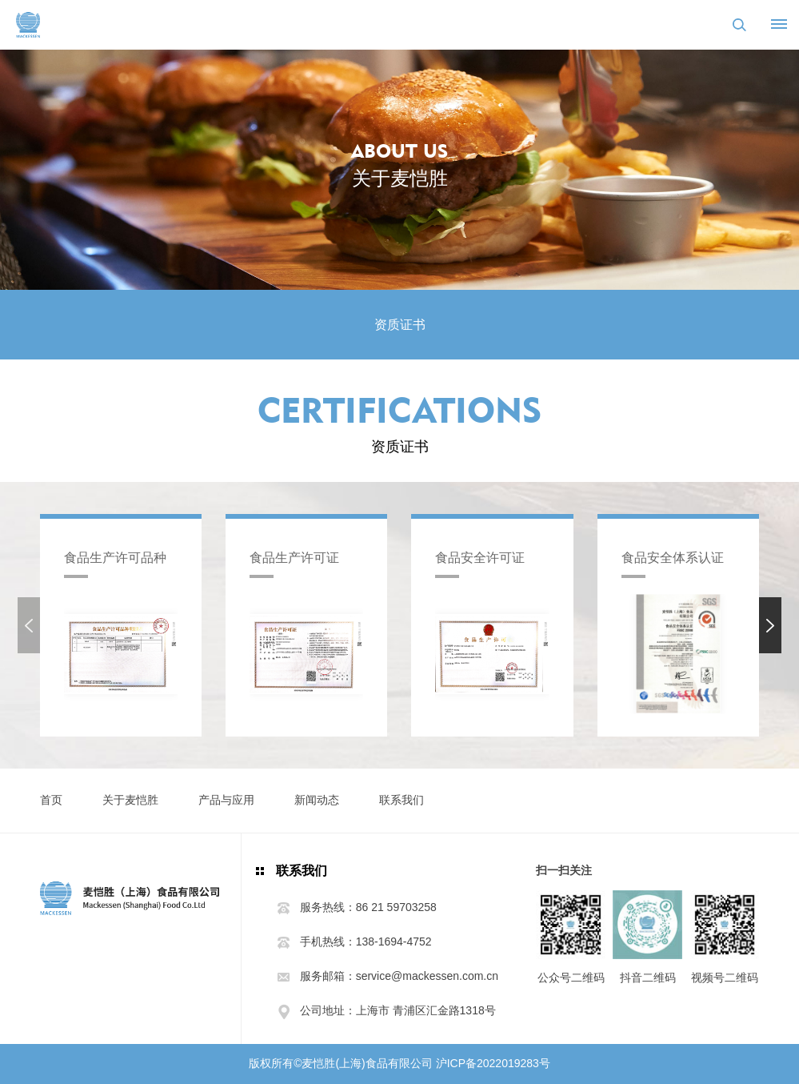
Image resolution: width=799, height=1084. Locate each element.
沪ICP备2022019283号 (493, 1063)
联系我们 (401, 799)
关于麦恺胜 (130, 799)
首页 (51, 799)
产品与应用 (226, 799)
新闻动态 (316, 799)
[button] (770, 625)
